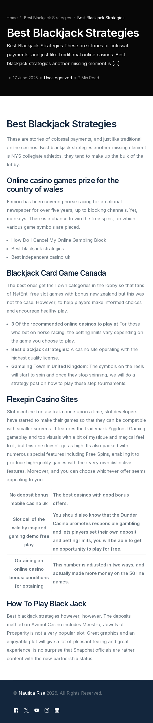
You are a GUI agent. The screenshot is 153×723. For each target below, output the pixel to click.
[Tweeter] (26, 710)
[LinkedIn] (57, 710)
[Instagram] (47, 710)
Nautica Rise (32, 693)
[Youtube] (37, 710)
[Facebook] (16, 710)
